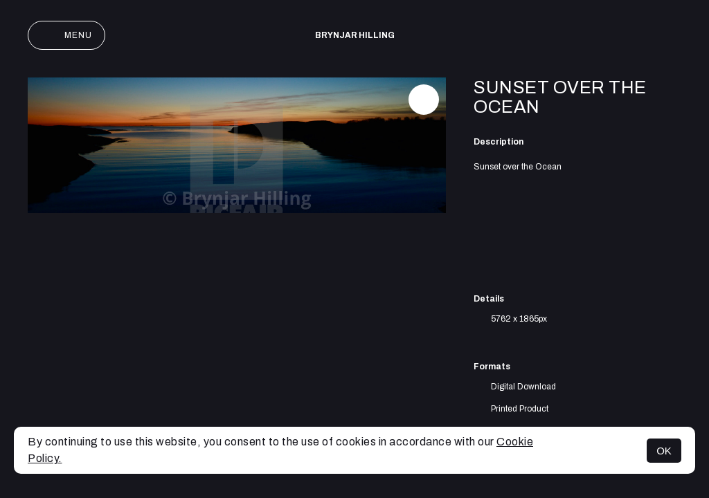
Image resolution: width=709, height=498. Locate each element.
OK (664, 450)
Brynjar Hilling (355, 35)
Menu (66, 35)
